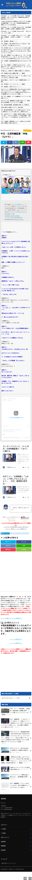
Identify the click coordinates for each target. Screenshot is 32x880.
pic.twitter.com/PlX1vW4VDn (12, 216)
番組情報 (3, 846)
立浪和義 (26, 533)
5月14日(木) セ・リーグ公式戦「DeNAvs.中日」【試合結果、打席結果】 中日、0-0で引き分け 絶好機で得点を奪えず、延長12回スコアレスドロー (16, 17)
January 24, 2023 (18, 219)
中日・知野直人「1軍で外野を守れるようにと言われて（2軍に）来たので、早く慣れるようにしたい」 (15, 44)
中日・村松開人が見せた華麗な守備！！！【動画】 (13, 73)
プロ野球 (3, 833)
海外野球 (3, 841)
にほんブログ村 (11, 520)
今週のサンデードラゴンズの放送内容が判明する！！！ (15, 769)
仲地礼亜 (14, 533)
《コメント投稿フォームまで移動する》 (16, 529)
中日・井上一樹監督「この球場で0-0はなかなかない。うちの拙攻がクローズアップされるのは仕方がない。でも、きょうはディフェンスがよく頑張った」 (16, 66)
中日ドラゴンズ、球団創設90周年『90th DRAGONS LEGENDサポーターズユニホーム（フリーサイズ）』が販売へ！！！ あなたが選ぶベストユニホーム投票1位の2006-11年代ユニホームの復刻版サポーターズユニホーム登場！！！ (16, 92)
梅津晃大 (20, 533)
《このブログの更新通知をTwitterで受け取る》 (16, 527)
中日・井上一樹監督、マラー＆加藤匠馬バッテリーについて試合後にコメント (16, 97)
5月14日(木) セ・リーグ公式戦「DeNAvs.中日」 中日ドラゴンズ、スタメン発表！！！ (16, 32)
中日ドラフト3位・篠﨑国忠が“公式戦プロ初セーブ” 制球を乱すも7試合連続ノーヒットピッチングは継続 (15, 101)
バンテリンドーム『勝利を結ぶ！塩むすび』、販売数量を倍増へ (15, 777)
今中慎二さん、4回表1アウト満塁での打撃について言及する (15, 70)
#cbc (6, 214)
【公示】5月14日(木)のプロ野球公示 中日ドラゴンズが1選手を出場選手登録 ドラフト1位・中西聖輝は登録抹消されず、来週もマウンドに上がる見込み (16, 23)
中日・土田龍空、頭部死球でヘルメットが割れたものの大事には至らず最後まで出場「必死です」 (16, 122)
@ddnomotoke (8, 809)
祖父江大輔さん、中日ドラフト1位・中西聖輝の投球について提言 (15, 80)
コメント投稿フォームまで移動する (11, 618)
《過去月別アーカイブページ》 (9, 863)
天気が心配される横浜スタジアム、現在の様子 (12, 107)
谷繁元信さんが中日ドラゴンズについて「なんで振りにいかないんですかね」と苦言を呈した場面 (16, 76)
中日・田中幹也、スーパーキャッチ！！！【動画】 (13, 84)
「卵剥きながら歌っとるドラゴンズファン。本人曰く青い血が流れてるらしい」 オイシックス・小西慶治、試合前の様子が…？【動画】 (15, 760)
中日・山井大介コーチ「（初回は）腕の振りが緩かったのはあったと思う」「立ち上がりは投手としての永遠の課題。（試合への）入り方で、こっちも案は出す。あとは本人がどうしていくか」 (16, 117)
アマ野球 (3, 829)
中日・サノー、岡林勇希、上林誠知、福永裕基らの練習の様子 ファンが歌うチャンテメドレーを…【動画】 (15, 712)
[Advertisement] (16, 672)
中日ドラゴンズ (5, 533)
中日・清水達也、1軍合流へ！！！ (9, 41)
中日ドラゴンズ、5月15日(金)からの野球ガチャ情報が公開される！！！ (15, 750)
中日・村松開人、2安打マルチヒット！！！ (11, 86)
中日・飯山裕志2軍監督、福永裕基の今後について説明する (15, 104)
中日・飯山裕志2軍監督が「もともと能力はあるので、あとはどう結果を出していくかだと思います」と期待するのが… (15, 110)
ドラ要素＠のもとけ (12, 869)
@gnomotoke (8, 807)
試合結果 (3, 850)
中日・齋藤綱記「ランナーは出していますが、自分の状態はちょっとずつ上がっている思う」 (15, 786)
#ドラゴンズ (23, 212)
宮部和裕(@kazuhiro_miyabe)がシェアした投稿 (15, 437)
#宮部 (8, 214)
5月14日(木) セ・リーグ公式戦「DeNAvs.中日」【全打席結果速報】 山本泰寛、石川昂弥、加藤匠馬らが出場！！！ (16, 28)
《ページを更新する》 (16, 639)
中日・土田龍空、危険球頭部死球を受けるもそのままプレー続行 (16, 61)
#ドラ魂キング (19, 204)
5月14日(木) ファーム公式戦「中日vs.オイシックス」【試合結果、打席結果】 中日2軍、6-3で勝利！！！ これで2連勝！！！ (15, 37)
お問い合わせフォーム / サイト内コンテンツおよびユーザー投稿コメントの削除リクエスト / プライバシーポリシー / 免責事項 (16, 815)
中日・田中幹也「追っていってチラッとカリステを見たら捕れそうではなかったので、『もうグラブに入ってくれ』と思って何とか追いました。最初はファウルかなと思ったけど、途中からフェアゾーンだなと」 (16, 50)
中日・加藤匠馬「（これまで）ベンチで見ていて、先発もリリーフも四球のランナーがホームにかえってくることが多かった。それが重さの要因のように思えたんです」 (15, 723)
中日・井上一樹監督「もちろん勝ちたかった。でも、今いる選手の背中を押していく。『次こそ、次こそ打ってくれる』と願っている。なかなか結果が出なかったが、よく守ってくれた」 (16, 57)
